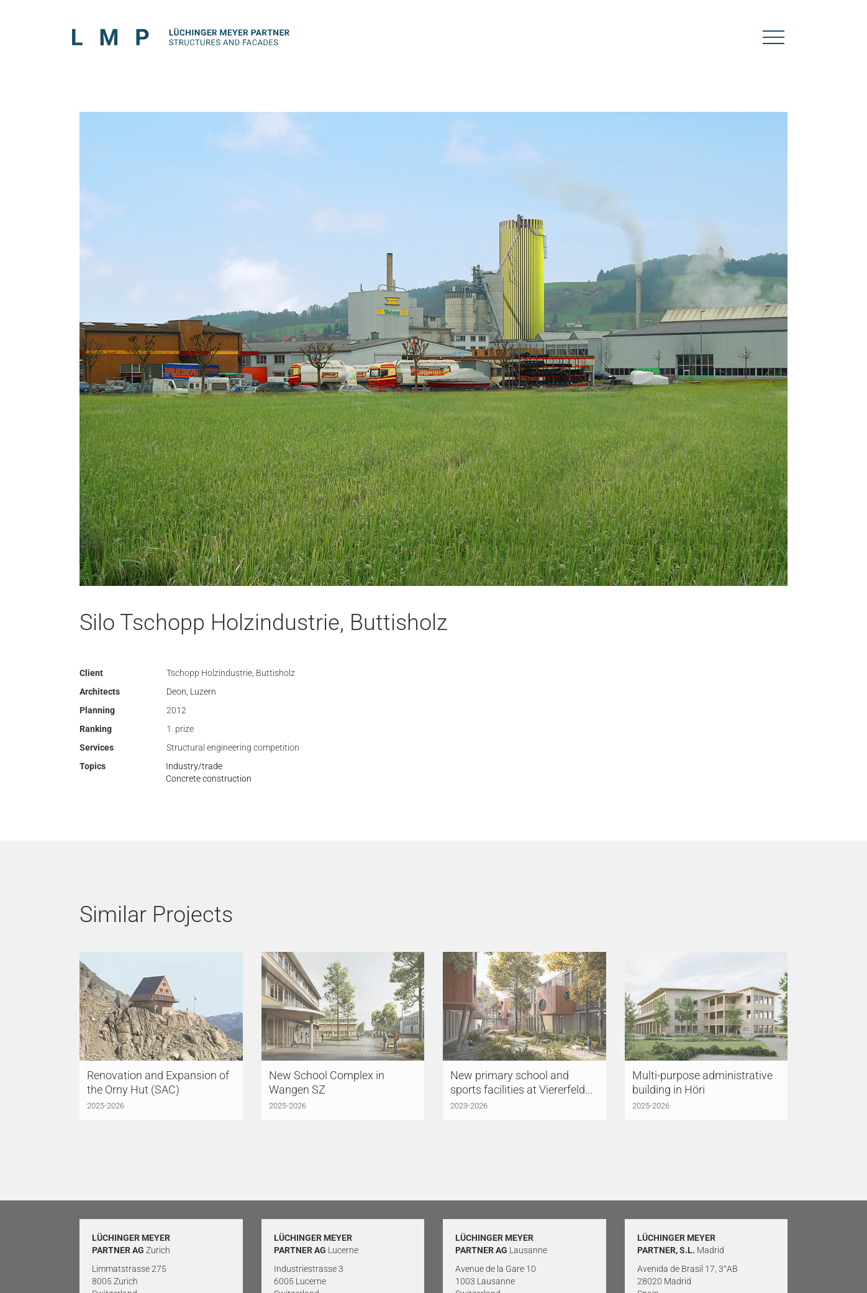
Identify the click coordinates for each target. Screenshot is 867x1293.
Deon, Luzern (191, 692)
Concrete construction (209, 779)
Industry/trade (194, 766)
